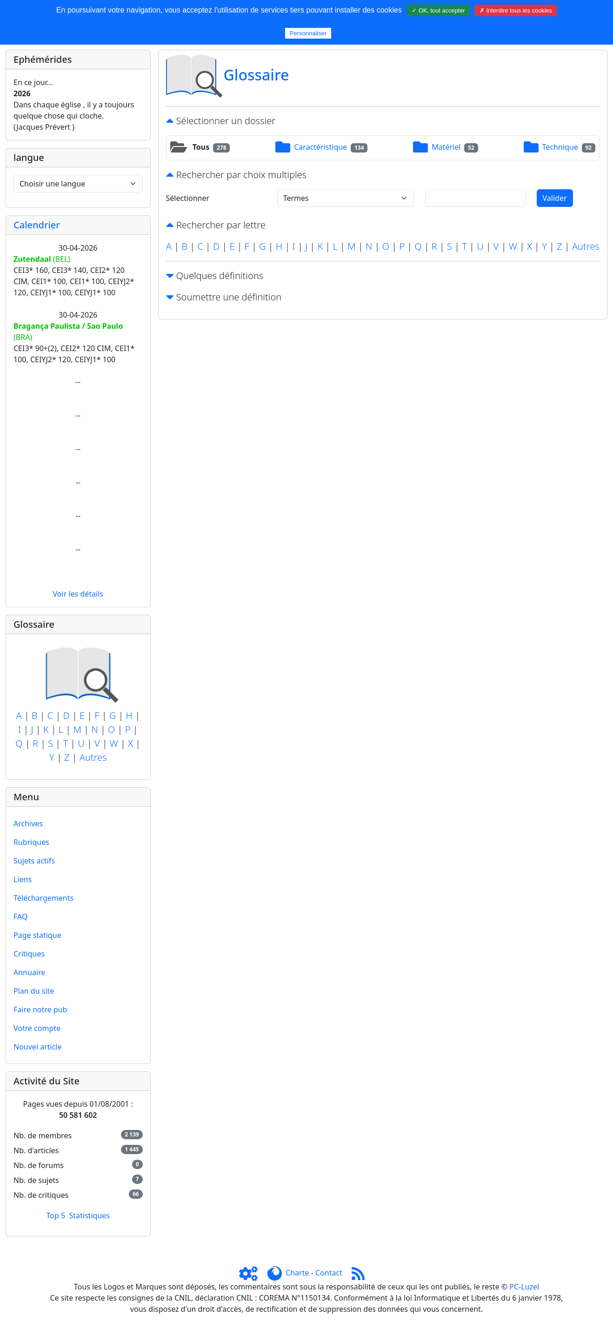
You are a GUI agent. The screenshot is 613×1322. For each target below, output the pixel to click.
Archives (28, 823)
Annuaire (29, 972)
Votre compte (36, 1028)
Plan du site (33, 991)
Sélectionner (188, 198)
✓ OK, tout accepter (438, 10)
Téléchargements (43, 898)
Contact (328, 1273)
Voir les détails (78, 594)
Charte (297, 1273)
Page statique (37, 935)
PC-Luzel (524, 1287)
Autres (93, 757)
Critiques (29, 954)
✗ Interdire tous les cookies (516, 10)
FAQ (20, 916)
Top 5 (56, 1215)
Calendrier (36, 225)
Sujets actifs (34, 861)
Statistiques (89, 1215)
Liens (22, 879)
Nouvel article (37, 1047)
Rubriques (31, 842)
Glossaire (256, 75)
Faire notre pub (40, 1009)
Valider (555, 198)
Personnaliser (308, 33)
